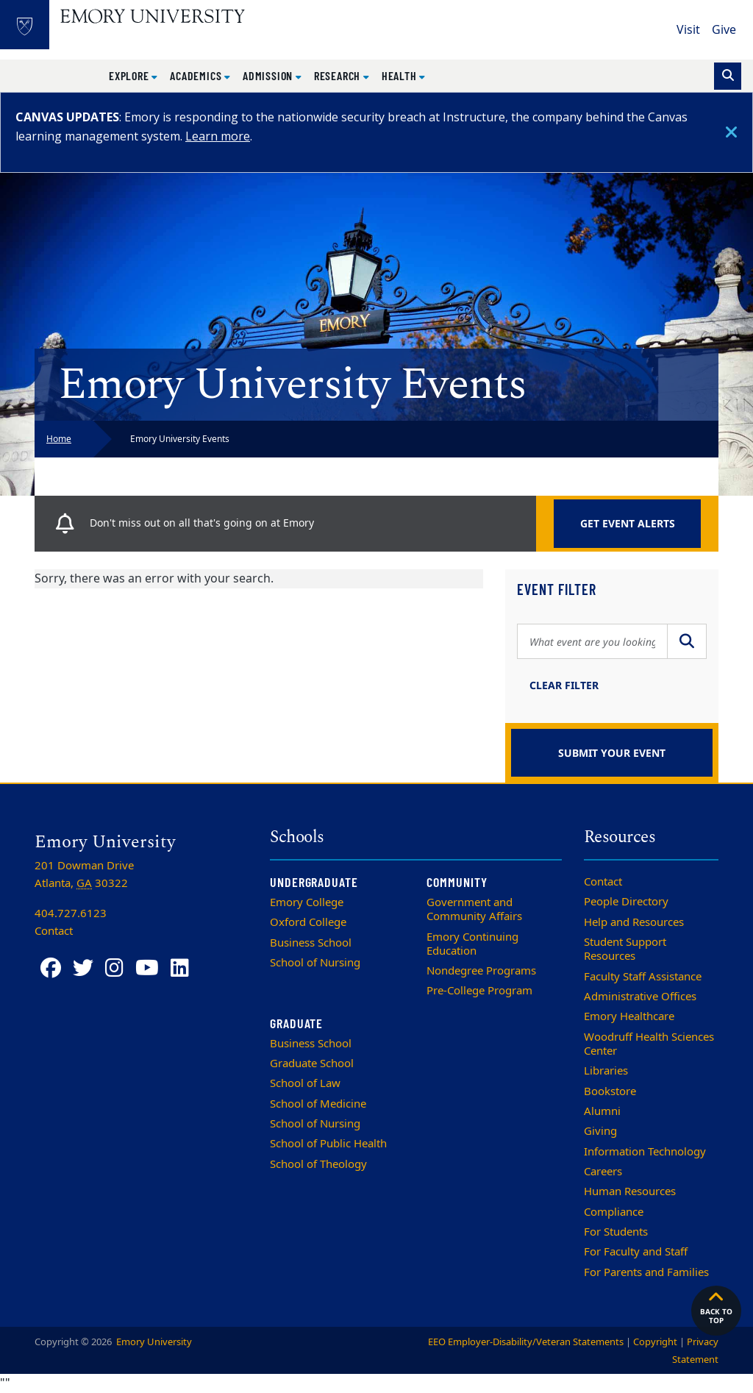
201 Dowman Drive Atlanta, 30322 (84, 874)
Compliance (613, 1212)
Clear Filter (564, 685)
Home (58, 439)
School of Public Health (328, 1144)
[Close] (731, 132)
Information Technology (645, 1152)
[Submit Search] (687, 641)
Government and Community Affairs (474, 909)
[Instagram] (114, 968)
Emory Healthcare (629, 1016)
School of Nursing (315, 963)
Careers (603, 1172)
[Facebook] (51, 968)
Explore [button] (130, 75)
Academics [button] (197, 75)
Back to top (716, 1307)
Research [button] (338, 75)
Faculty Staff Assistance (643, 977)
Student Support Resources (625, 949)
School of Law (305, 1083)
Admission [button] (269, 75)
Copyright (655, 1342)
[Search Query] (592, 641)
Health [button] (401, 75)
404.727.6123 (71, 913)
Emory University (153, 1342)
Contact (603, 882)
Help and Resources (634, 922)
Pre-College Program (479, 991)
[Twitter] (83, 968)
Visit (688, 30)
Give (724, 30)
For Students (616, 1232)
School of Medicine (318, 1104)
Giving (600, 1131)
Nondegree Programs (481, 971)
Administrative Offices (640, 996)
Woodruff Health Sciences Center (649, 1044)
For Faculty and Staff (636, 1252)
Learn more (217, 136)
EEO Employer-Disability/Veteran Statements (526, 1342)
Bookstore (610, 1091)
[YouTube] (147, 968)
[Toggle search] (727, 76)
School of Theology (318, 1164)
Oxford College (308, 922)
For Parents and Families (646, 1272)
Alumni (602, 1111)
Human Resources (630, 1191)
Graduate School (312, 1063)
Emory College (306, 902)
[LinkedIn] (180, 968)
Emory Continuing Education (472, 944)
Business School (310, 943)
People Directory (626, 902)
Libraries (606, 1071)
